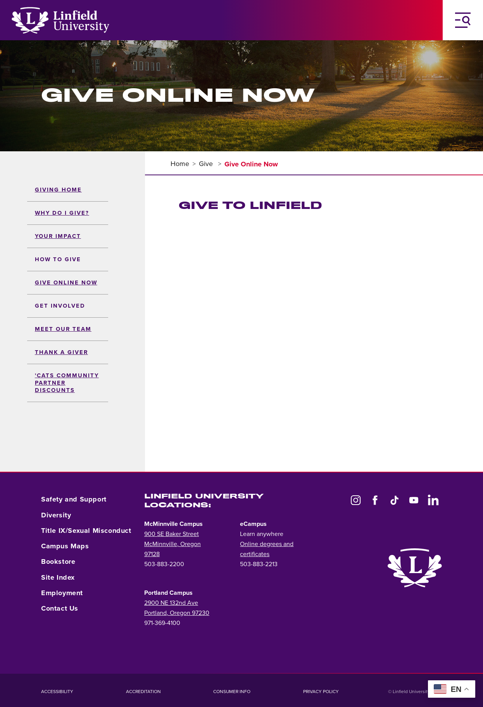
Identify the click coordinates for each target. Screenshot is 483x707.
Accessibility (57, 691)
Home (180, 163)
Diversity (56, 515)
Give (207, 163)
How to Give (58, 259)
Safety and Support (74, 499)
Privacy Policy (321, 691)
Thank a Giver (61, 352)
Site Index (58, 577)
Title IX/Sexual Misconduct (86, 530)
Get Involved (60, 306)
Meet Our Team (63, 329)
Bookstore (58, 561)
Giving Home (58, 190)
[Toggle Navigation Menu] (463, 20)
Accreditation (143, 691)
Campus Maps (65, 546)
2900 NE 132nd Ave (171, 603)
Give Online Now (66, 282)
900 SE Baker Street (171, 534)
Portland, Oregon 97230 (176, 613)
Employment (62, 593)
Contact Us (59, 608)
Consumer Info (231, 691)
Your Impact (58, 236)
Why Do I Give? (62, 213)
